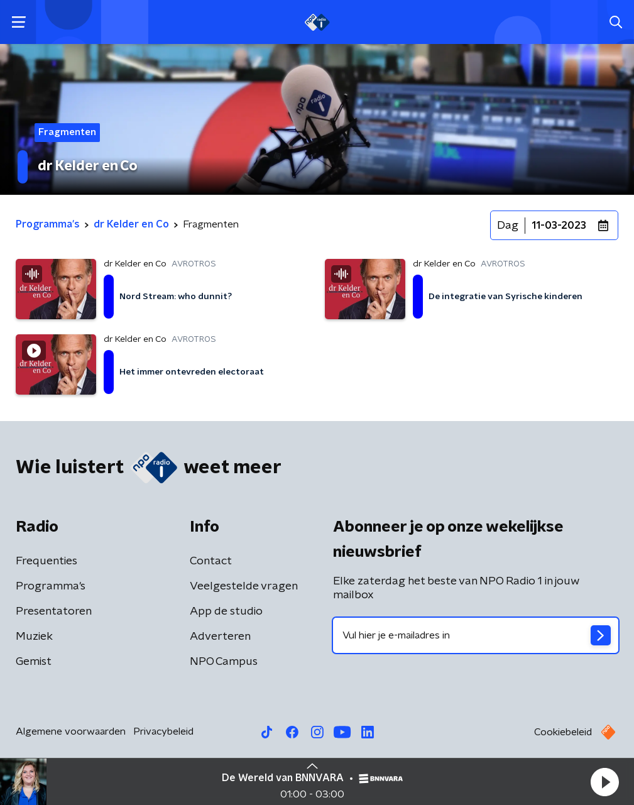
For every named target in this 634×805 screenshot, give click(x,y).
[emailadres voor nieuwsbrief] (476, 635)
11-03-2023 (559, 226)
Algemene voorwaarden (71, 731)
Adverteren (220, 636)
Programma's (50, 586)
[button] (604, 782)
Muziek (34, 636)
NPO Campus (224, 661)
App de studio (226, 611)
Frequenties (46, 561)
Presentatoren (54, 611)
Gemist (34, 661)
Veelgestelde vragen (244, 586)
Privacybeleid (163, 731)
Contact (211, 561)
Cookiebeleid (563, 732)
